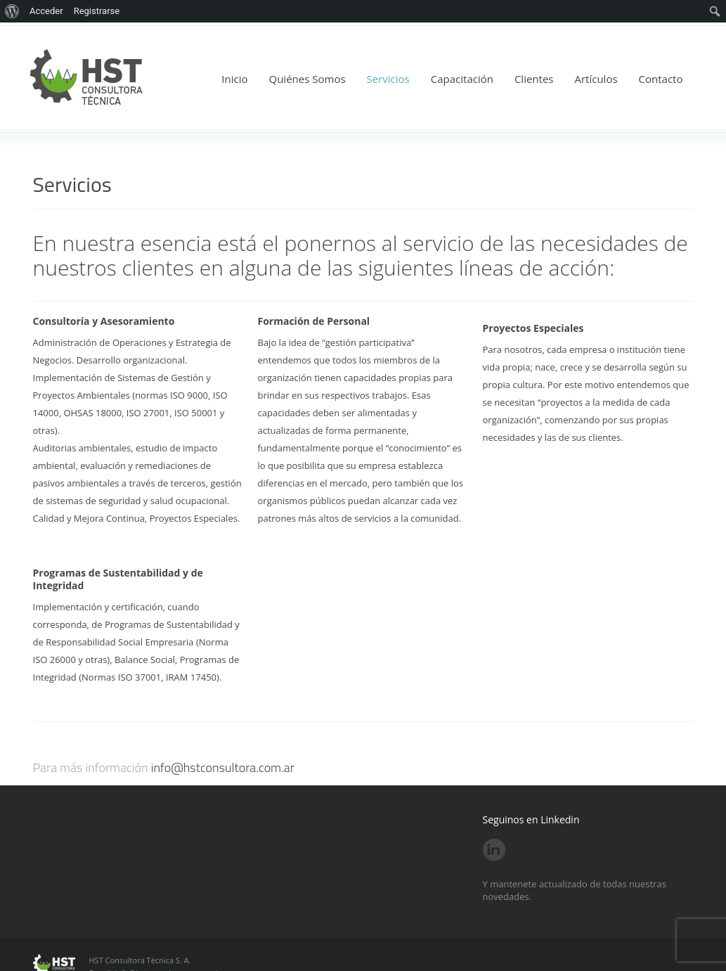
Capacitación (462, 79)
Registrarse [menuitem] (97, 11)
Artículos (595, 79)
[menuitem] (12, 11)
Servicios (388, 79)
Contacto (661, 79)
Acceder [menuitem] (46, 11)
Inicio (234, 79)
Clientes (534, 79)
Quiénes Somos (307, 79)
